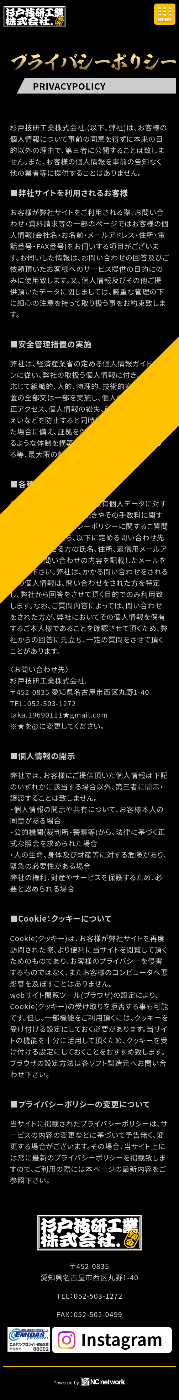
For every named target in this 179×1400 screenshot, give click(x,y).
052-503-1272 (98, 1296)
